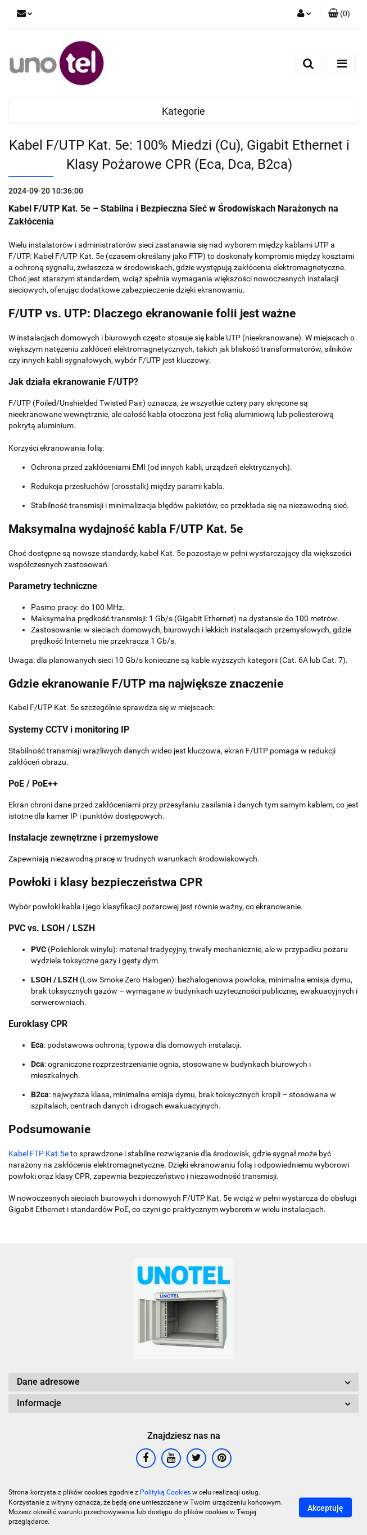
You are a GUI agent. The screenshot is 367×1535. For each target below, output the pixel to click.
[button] (339, 14)
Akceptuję (325, 1507)
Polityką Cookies (165, 1492)
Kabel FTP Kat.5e (38, 1153)
